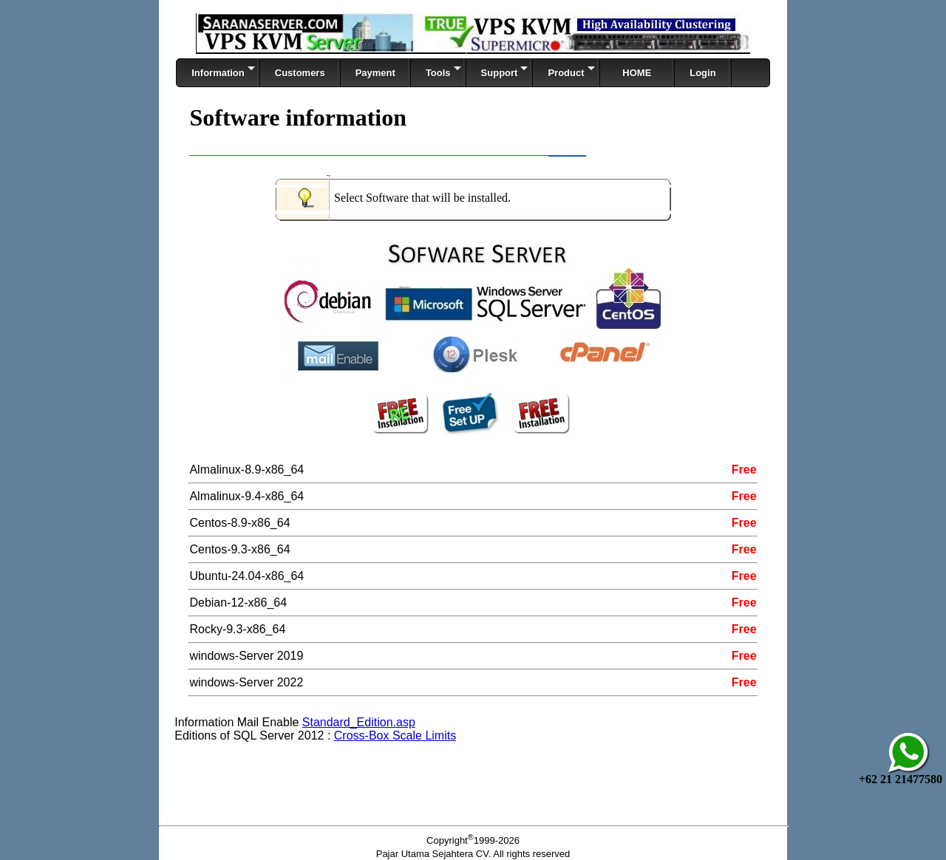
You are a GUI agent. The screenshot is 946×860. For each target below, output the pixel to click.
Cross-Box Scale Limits (395, 735)
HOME (637, 72)
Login (702, 72)
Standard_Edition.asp (358, 722)
